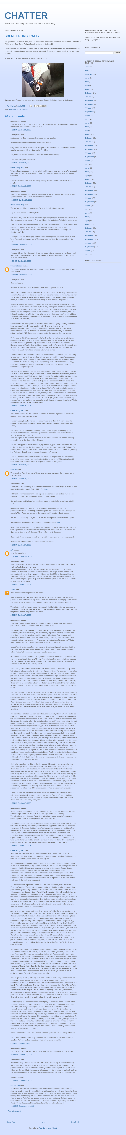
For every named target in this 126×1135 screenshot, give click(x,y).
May (87, 70)
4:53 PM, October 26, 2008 (20, 465)
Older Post (75, 1122)
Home (43, 1122)
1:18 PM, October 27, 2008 (20, 584)
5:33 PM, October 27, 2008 (20, 1043)
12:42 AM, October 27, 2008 (21, 556)
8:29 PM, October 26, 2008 (20, 545)
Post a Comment (14, 1111)
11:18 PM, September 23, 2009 (22, 1106)
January (88, 97)
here (46, 489)
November (89, 104)
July (86, 119)
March (87, 89)
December (89, 100)
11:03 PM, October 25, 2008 (21, 200)
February (88, 93)
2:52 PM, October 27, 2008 (20, 615)
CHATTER (26, 16)
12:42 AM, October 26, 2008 (21, 245)
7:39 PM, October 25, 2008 (20, 163)
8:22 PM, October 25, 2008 (20, 186)
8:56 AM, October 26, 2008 (20, 261)
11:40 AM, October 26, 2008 (21, 275)
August (88, 115)
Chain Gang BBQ (17, 168)
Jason (12, 589)
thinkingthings (16, 266)
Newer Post (11, 1122)
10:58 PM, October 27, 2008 (21, 1055)
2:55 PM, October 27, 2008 (20, 803)
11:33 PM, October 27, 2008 (21, 1080)
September (89, 74)
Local (19, 110)
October (88, 108)
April (87, 85)
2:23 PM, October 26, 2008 (20, 406)
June (87, 67)
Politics (25, 110)
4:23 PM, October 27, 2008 (20, 845)
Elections (12, 110)
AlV (11, 550)
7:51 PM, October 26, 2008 (20, 479)
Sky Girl (13, 470)
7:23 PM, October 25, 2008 (20, 130)
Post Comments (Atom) (48, 1128)
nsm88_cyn (15, 1085)
